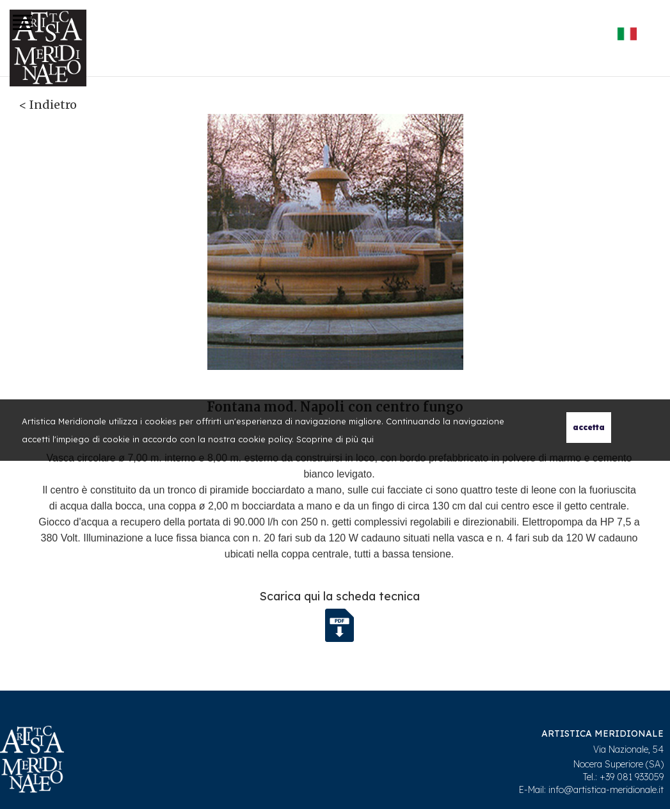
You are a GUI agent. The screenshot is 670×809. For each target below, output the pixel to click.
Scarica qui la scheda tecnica (339, 596)
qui (367, 439)
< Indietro (48, 104)
